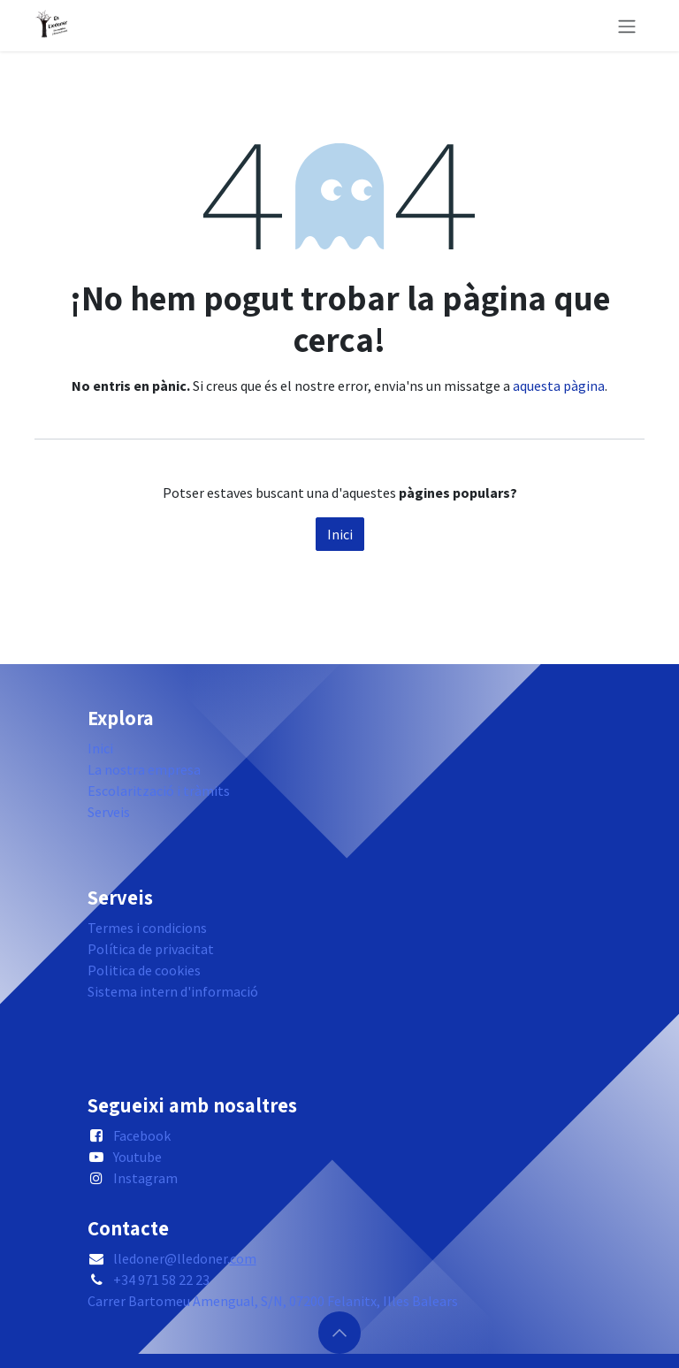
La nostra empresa (144, 769)
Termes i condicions (147, 927)
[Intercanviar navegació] (627, 25)
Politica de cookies (144, 970)
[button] (339, 1332)
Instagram (145, 1178)
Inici (340, 534)
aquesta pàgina (559, 385)
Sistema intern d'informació (173, 991)
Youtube (137, 1156)
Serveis (109, 812)
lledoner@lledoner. (184, 1258)
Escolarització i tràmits (159, 790)
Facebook (142, 1135)
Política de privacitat (151, 949)
